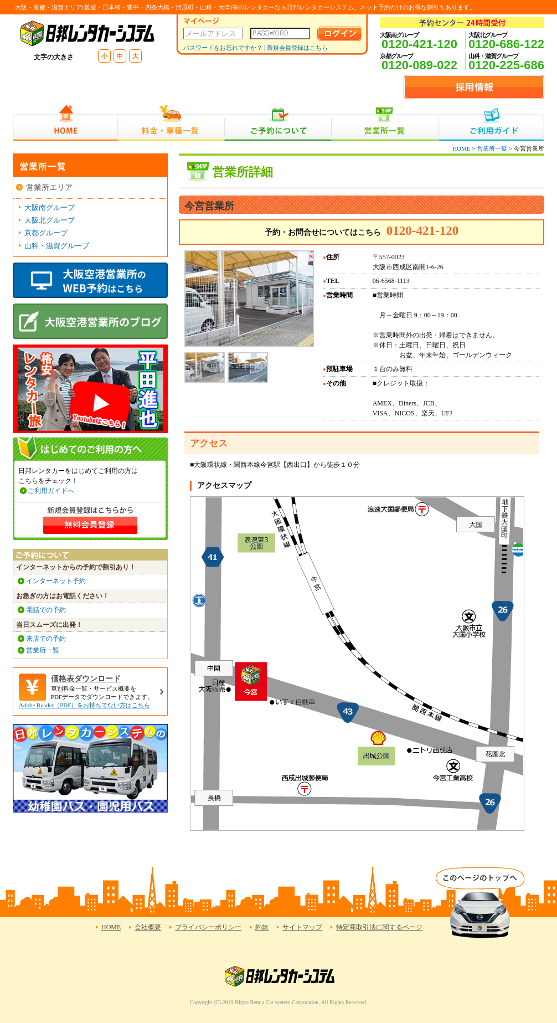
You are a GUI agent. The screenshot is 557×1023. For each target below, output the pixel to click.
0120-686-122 (506, 44)
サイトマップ (302, 927)
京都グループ (46, 233)
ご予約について (278, 123)
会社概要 (148, 927)
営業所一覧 (385, 123)
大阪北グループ (49, 220)
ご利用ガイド (491, 123)
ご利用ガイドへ (51, 491)
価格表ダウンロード (86, 679)
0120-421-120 (419, 44)
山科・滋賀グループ (56, 245)
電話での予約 (46, 610)
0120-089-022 (419, 65)
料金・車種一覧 (171, 123)
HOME (65, 123)
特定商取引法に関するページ (379, 927)
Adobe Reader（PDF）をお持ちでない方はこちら (84, 705)
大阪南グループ (49, 207)
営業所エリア (49, 187)
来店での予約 (46, 638)
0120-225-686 (506, 65)
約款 (262, 927)
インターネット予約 (56, 581)
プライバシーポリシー (208, 927)
